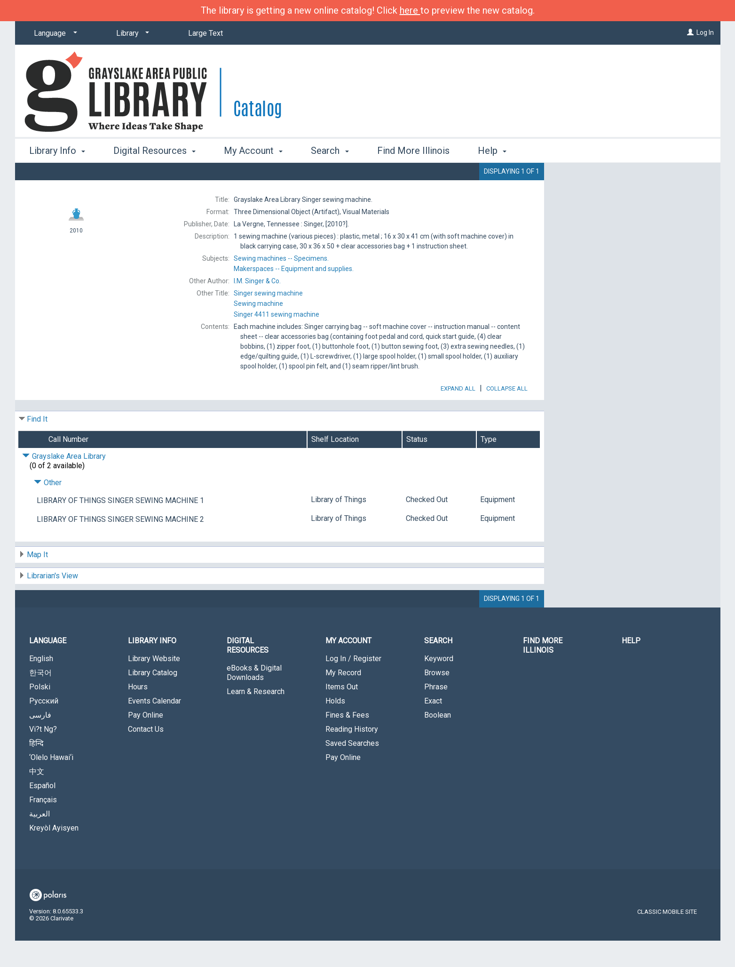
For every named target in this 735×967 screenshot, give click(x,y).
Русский (43, 727)
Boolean (437, 741)
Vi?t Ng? (43, 755)
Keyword (438, 684)
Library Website (154, 684)
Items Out (341, 713)
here (410, 10)
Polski (39, 713)
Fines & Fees (347, 741)
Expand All (458, 414)
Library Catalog (152, 699)
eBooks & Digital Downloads (254, 699)
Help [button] (492, 150)
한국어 (40, 699)
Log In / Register (353, 684)
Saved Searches (352, 769)
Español (42, 811)
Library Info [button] (57, 150)
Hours (138, 713)
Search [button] (329, 150)
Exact (433, 727)
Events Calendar (154, 727)
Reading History (351, 755)
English (41, 684)
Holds (335, 727)
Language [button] (47, 667)
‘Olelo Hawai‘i (51, 783)
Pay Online (145, 741)
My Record (343, 699)
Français (43, 826)
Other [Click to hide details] (48, 508)
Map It (37, 580)
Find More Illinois (413, 150)
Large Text (205, 33)
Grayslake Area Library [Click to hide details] (64, 482)
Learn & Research (256, 717)
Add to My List (630, 196)
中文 (36, 797)
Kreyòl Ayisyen (54, 854)
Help (631, 667)
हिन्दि (36, 769)
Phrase (436, 713)
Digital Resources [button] (154, 150)
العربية (39, 840)
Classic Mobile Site (667, 938)
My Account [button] (253, 150)
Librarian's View (52, 602)
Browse (437, 699)
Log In (705, 32)
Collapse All (507, 414)
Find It (37, 445)
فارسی (40, 741)
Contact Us (146, 755)
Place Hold (603, 177)
